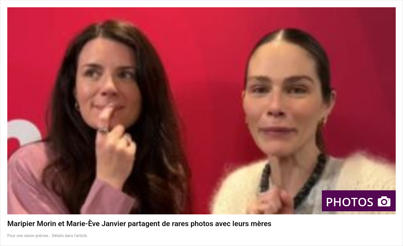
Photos (359, 202)
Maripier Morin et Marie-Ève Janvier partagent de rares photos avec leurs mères (139, 223)
